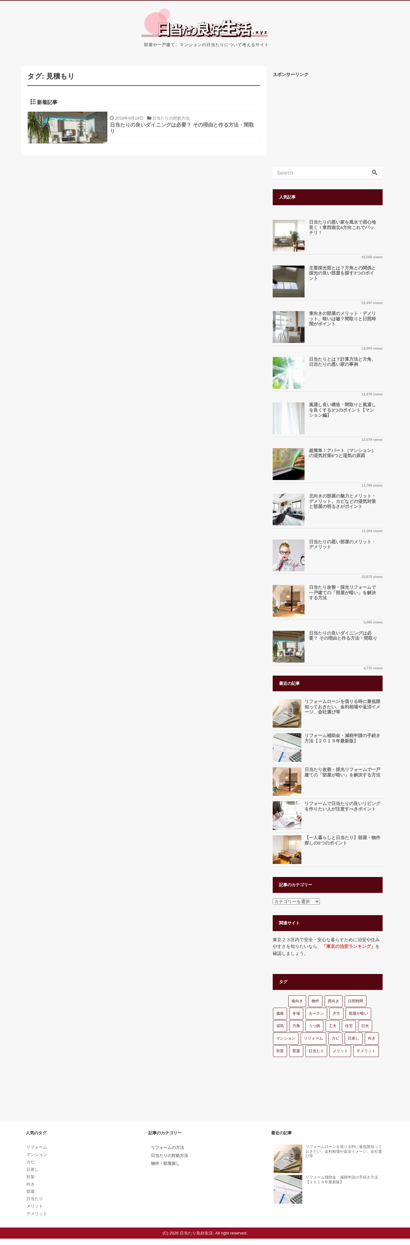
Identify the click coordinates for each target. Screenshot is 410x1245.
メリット (340, 1051)
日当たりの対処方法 (169, 1155)
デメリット (366, 1051)
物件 (315, 1001)
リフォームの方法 (167, 1147)
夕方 (336, 1013)
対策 (280, 1051)
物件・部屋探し (165, 1163)
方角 (296, 1026)
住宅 (349, 1026)
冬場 (296, 1013)
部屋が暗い (358, 1013)
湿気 (280, 1026)
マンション (285, 1038)
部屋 (296, 1051)
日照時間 (355, 1001)
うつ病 (314, 1026)
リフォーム (313, 1038)
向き (372, 1038)
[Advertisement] (328, 122)
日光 (365, 1026)
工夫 (332, 1026)
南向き (297, 1001)
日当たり (316, 1051)
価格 (280, 1013)
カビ (335, 1038)
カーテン (316, 1013)
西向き (333, 1001)
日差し (353, 1038)
